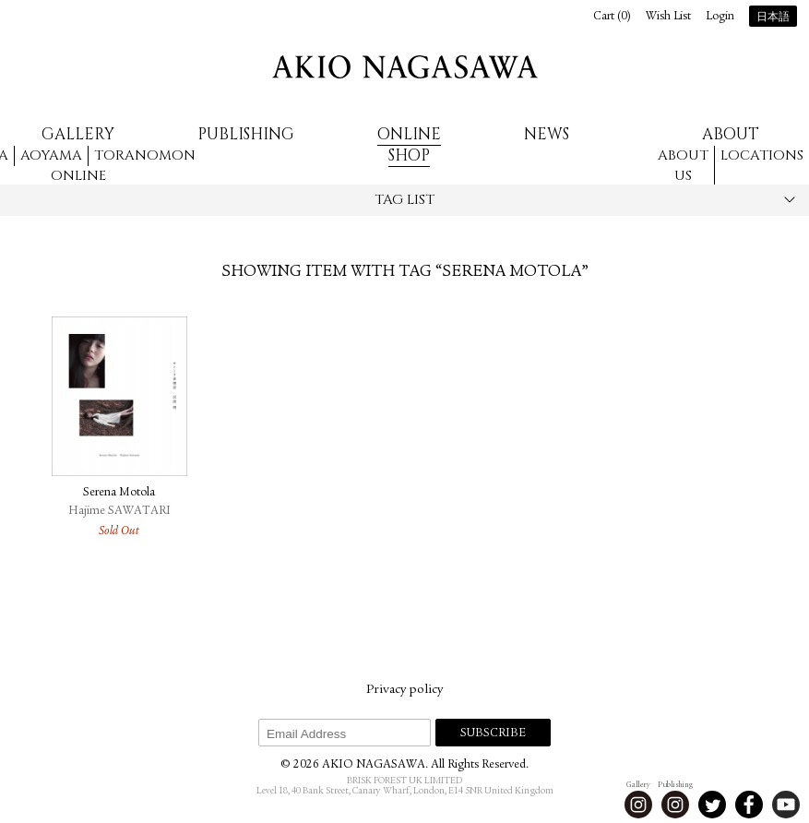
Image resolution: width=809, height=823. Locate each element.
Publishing (245, 134)
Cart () (612, 17)
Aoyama (51, 155)
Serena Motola (119, 493)
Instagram (638, 804)
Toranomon (145, 155)
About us (683, 166)
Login (720, 17)
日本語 (773, 17)
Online (78, 175)
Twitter (712, 804)
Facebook (749, 804)
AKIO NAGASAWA (405, 66)
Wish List (668, 17)
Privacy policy (404, 690)
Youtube (786, 804)
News (546, 134)
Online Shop (409, 145)
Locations (761, 155)
